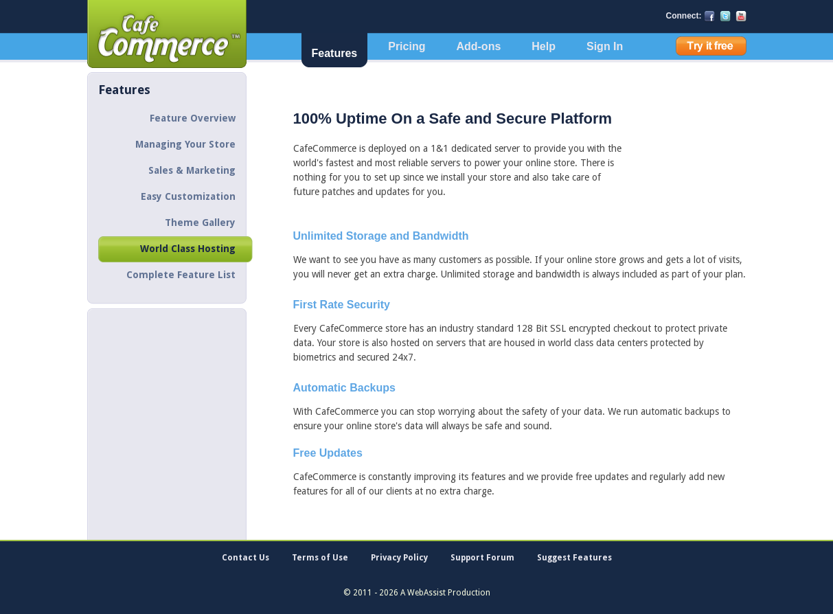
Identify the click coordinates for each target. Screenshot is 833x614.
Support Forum (482, 557)
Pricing (406, 46)
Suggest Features (574, 557)
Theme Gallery (200, 222)
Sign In (604, 46)
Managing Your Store (185, 144)
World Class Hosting (188, 248)
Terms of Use (320, 557)
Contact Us (245, 557)
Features (335, 53)
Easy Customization (188, 196)
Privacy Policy (399, 557)
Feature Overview (193, 118)
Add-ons (478, 46)
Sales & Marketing (192, 170)
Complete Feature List (181, 274)
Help (544, 46)
